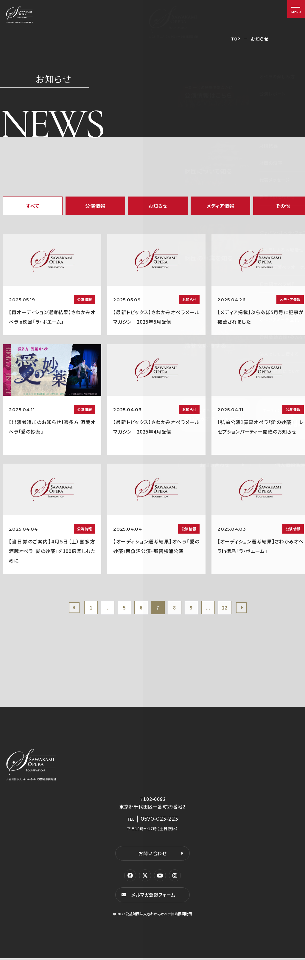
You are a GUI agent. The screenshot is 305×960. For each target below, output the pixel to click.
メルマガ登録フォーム (154, 896)
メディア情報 (220, 205)
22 (230, 608)
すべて (32, 205)
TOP (235, 39)
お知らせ (157, 205)
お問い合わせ (152, 855)
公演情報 (95, 205)
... (103, 608)
